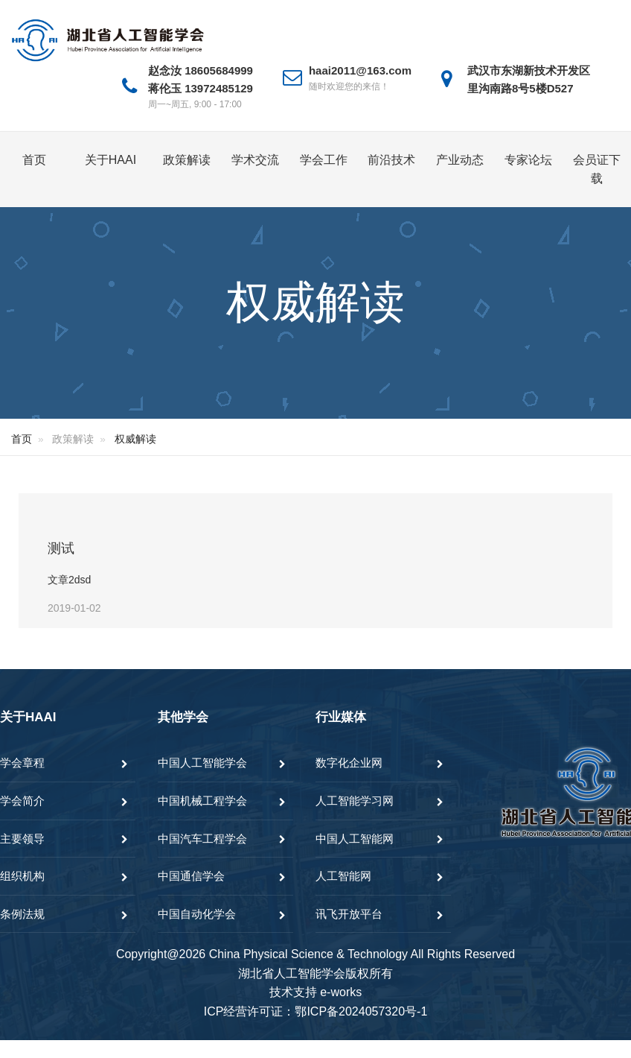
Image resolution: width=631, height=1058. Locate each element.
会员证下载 (597, 169)
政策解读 (187, 159)
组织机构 (22, 875)
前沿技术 (391, 159)
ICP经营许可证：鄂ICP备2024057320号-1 (316, 1011)
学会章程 (22, 762)
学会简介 (22, 800)
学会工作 (323, 159)
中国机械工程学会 (202, 800)
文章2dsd (69, 580)
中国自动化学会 (197, 913)
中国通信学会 (191, 875)
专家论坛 (528, 159)
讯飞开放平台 (349, 913)
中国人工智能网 (355, 838)
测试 (61, 548)
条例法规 (22, 913)
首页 (34, 159)
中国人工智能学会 (202, 762)
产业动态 (460, 159)
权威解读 (135, 439)
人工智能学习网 (355, 800)
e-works (341, 992)
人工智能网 (343, 875)
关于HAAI (110, 159)
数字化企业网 (349, 762)
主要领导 (22, 838)
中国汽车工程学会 (202, 838)
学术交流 (255, 159)
